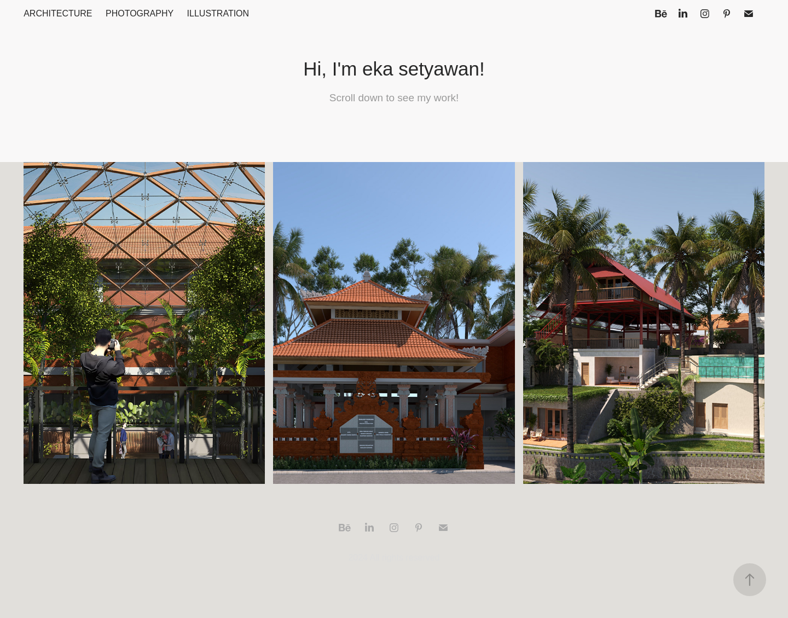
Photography (139, 13)
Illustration (218, 13)
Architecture (58, 13)
